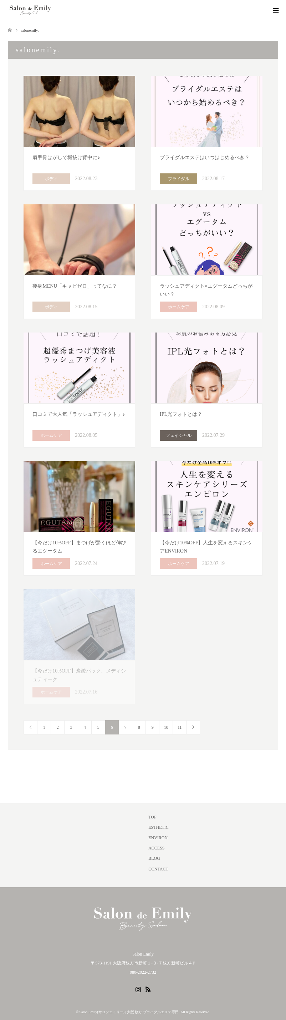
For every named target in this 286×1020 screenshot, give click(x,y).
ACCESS (156, 848)
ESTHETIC (158, 827)
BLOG (154, 858)
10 (166, 727)
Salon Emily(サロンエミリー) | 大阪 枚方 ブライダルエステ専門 (129, 1012)
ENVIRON (158, 837)
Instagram (138, 989)
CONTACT (158, 869)
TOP (152, 817)
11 (180, 727)
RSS (148, 989)
